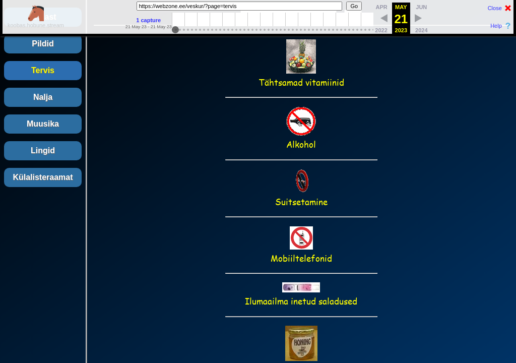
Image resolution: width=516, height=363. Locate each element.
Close (495, 8)
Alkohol (301, 138)
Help (496, 26)
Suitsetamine (301, 196)
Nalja (42, 97)
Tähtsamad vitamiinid (301, 76)
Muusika (43, 123)
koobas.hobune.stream (36, 22)
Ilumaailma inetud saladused (301, 295)
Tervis (42, 70)
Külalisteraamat (43, 177)
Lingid (43, 150)
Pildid (43, 43)
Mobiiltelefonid (301, 252)
